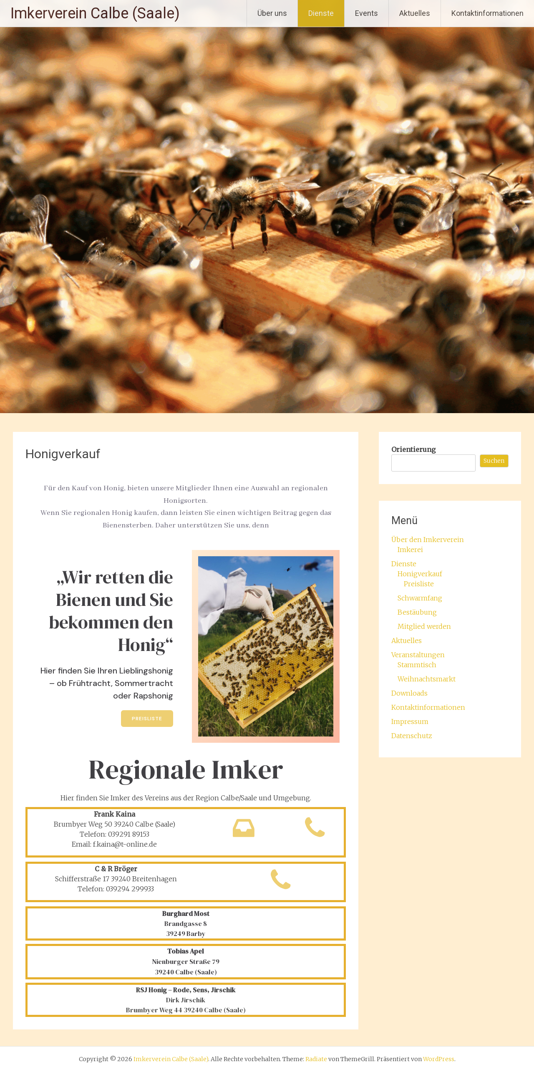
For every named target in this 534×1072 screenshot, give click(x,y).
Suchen (494, 460)
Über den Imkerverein (427, 539)
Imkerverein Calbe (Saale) (95, 13)
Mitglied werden (424, 626)
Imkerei (410, 549)
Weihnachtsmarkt (427, 679)
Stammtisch (417, 665)
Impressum (409, 721)
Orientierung (413, 449)
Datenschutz (411, 735)
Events (366, 13)
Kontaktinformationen (487, 13)
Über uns (272, 13)
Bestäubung (417, 612)
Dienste (321, 13)
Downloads (409, 693)
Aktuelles (414, 13)
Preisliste (419, 584)
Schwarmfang (420, 598)
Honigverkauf (420, 574)
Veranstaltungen (418, 655)
